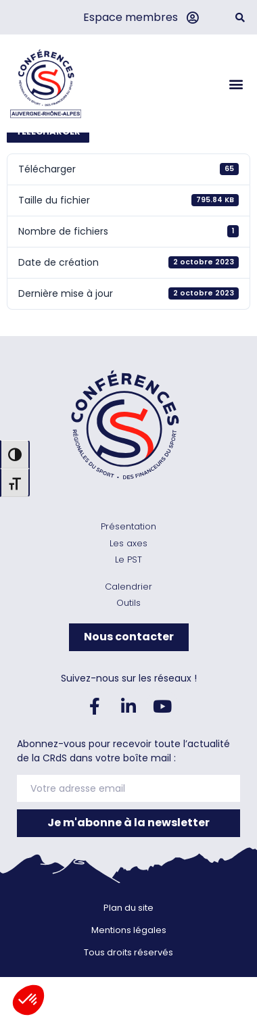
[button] (239, 17)
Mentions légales (128, 978)
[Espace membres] (192, 17)
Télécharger (48, 180)
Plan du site (128, 956)
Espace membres (130, 17)
